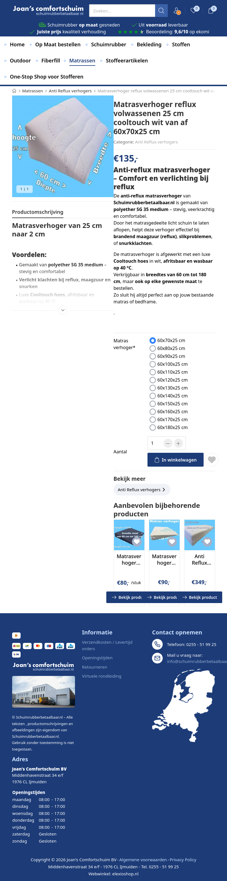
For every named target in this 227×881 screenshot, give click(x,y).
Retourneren (94, 667)
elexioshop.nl (125, 873)
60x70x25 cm (171, 340)
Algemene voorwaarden (143, 859)
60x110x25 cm (172, 372)
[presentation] (128, 10)
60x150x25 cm (172, 404)
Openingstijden (97, 657)
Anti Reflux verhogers (156, 142)
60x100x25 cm (172, 364)
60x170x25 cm (172, 419)
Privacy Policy (182, 859)
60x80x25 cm (171, 348)
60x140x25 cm (172, 396)
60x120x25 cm (172, 380)
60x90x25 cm (171, 356)
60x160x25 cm (172, 411)
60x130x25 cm (172, 388)
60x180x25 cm (172, 427)
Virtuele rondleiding (102, 676)
